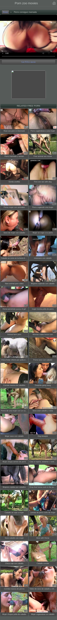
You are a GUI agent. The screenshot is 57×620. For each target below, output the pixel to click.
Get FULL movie (28, 62)
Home (5, 12)
